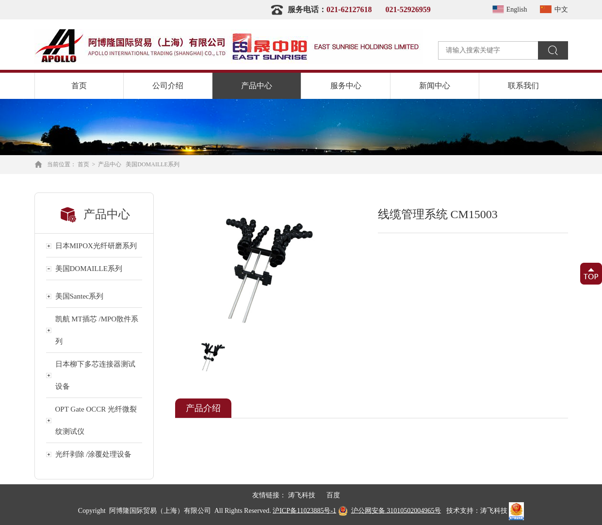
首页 (79, 85)
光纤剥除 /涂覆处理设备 (93, 454)
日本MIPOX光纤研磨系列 (96, 246)
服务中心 (345, 85)
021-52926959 (407, 9)
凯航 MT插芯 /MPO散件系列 (97, 330)
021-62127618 (349, 9)
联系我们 (523, 85)
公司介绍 (167, 85)
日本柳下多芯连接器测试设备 (95, 375)
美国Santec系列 (79, 296)
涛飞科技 (301, 495)
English (508, 9)
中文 (552, 9)
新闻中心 (434, 85)
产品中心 (256, 85)
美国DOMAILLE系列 (152, 164)
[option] (264, 270)
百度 (333, 495)
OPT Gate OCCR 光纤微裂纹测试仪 (96, 420)
